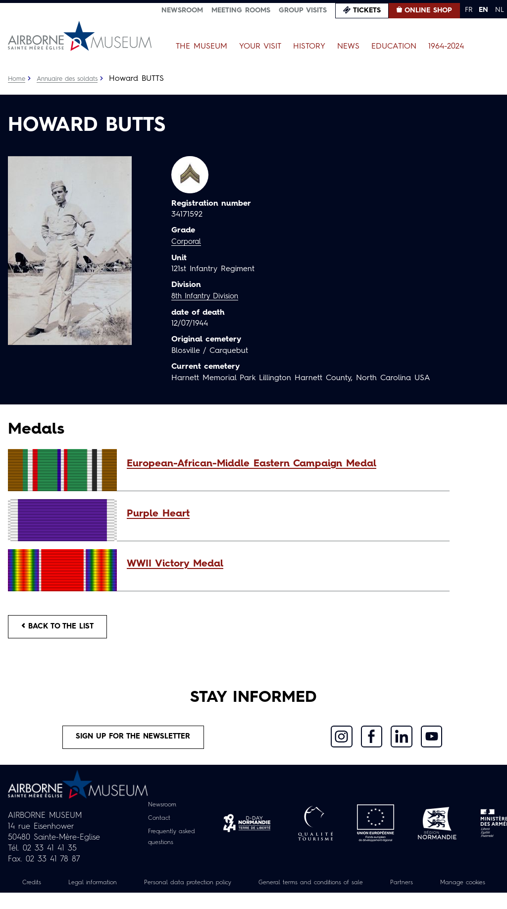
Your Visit (260, 47)
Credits (48, 887)
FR (468, 9)
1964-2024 (446, 47)
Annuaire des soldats (72, 78)
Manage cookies (253, 898)
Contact (157, 823)
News (348, 47)
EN (483, 9)
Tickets (367, 10)
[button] (283, 464)
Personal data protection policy (218, 887)
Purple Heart (158, 514)
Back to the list (62, 628)
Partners (457, 887)
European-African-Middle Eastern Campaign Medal (251, 464)
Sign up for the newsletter (133, 741)
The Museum (201, 47)
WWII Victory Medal (175, 564)
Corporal (187, 242)
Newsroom (182, 10)
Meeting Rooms (240, 10)
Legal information (113, 887)
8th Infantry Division (208, 296)
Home (17, 78)
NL (499, 9)
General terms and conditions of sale (356, 887)
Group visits (303, 10)
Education (393, 47)
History (309, 47)
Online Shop (428, 10)
